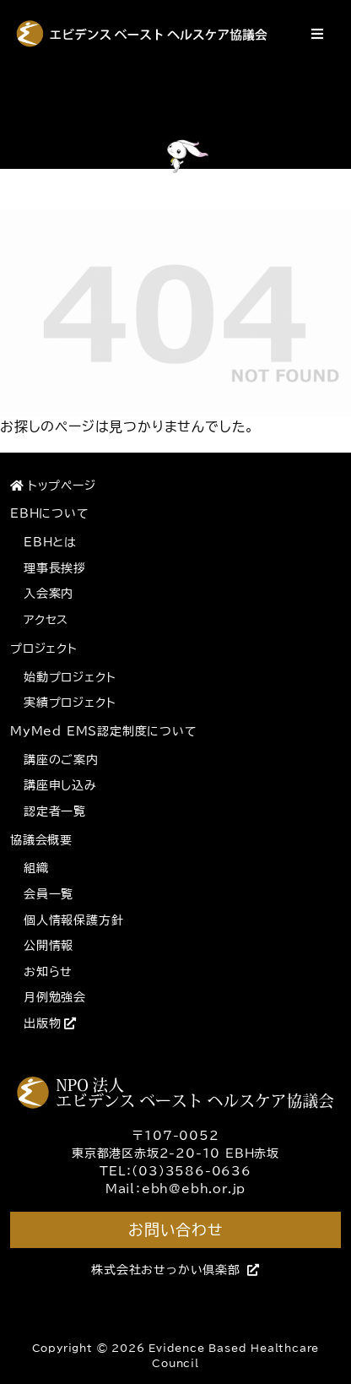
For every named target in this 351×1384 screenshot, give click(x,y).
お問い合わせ (175, 1229)
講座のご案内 (61, 760)
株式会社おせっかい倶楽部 (175, 1270)
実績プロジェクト (70, 702)
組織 (36, 868)
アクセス (46, 620)
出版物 (50, 1023)
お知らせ (48, 972)
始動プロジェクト (70, 677)
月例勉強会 (55, 997)
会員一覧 (48, 894)
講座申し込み (60, 785)
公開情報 (48, 946)
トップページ (53, 485)
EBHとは (50, 542)
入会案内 (48, 594)
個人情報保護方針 (73, 920)
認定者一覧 (55, 811)
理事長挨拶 (55, 568)
